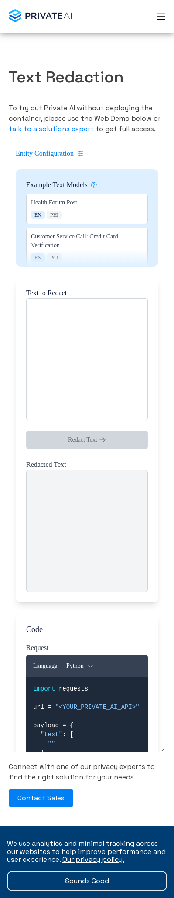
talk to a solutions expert (51, 128)
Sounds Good (87, 880)
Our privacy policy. (93, 859)
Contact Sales (41, 798)
